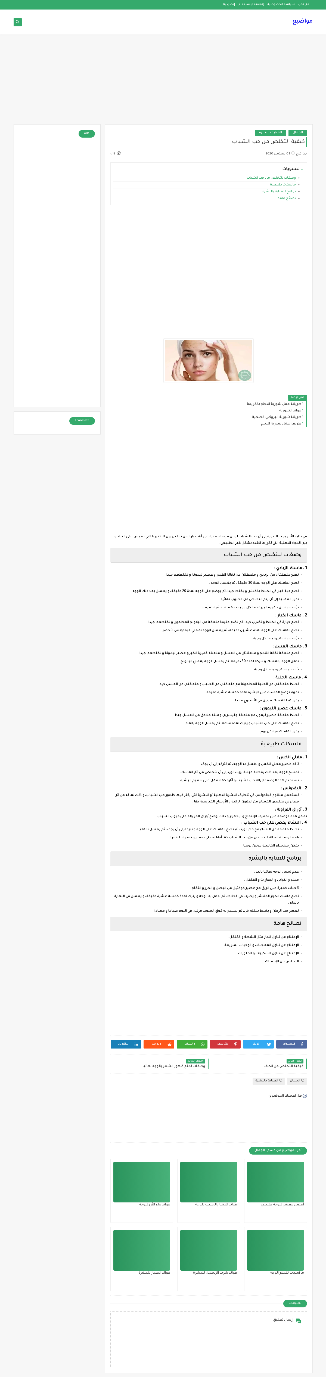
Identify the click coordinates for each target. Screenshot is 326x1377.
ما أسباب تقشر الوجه (287, 1273)
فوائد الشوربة (290, 411)
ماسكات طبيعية (282, 185)
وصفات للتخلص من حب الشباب (271, 178)
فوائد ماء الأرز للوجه (154, 1205)
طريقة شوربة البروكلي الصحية (276, 417)
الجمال (298, 133)
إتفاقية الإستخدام (251, 4)
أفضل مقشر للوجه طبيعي (282, 1205)
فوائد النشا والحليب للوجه (216, 1205)
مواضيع (303, 22)
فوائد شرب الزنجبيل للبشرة (215, 1273)
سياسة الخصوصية (281, 4)
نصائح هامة (286, 198)
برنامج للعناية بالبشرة (279, 192)
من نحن (303, 4)
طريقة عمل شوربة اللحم (281, 424)
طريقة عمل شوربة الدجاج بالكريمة (274, 404)
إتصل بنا (229, 4)
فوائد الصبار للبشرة (154, 1273)
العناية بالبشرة (270, 133)
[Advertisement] (163, 82)
